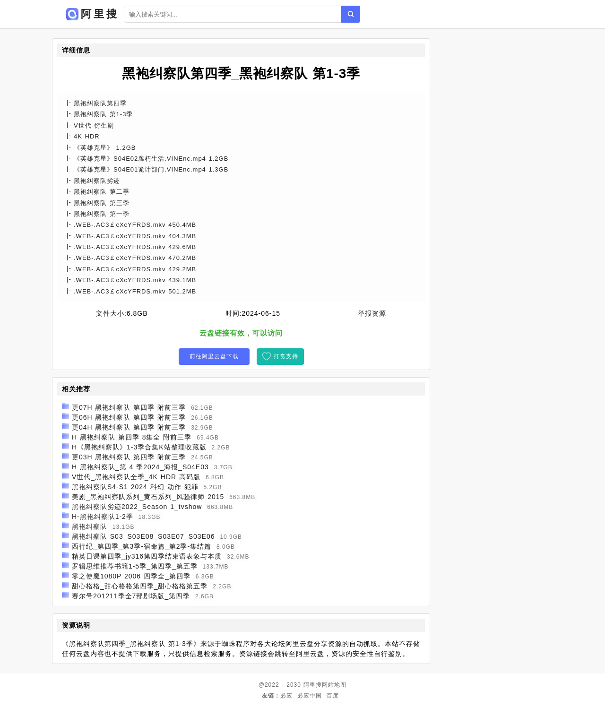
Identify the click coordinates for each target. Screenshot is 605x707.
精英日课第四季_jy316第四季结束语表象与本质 (147, 556)
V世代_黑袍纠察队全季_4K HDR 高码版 (136, 477)
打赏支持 (286, 356)
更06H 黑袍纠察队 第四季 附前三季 (129, 417)
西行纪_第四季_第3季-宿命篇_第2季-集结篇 (141, 546)
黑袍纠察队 (89, 526)
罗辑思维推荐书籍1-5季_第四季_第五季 (135, 566)
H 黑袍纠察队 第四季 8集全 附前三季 (131, 437)
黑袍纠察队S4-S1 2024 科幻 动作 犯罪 (135, 487)
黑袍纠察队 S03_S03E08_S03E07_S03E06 (143, 536)
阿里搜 (312, 684)
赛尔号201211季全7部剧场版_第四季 (131, 596)
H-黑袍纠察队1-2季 (102, 516)
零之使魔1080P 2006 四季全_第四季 (131, 576)
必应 (286, 695)
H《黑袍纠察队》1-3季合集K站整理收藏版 (139, 447)
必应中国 (309, 695)
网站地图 (334, 684)
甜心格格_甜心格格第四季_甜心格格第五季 (140, 586)
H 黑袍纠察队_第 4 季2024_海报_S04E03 (140, 467)
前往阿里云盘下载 (214, 356)
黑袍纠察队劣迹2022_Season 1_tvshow (137, 506)
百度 (333, 695)
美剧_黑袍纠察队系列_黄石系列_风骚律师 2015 (148, 496)
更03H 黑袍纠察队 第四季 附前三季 (129, 457)
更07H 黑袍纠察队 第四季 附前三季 (129, 407)
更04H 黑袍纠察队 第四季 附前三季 (129, 427)
